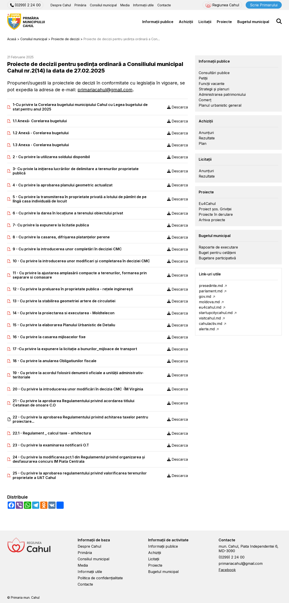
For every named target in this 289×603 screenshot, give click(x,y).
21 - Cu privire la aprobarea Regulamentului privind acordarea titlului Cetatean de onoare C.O (73, 403)
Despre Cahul (61, 5)
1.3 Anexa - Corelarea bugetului (41, 145)
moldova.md (209, 302)
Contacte (164, 5)
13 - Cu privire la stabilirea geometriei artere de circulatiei (64, 301)
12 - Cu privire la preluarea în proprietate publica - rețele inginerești (73, 289)
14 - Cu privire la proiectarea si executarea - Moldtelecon (63, 313)
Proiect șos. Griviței (215, 209)
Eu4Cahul (207, 203)
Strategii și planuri (214, 89)
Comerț (205, 100)
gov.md (205, 296)
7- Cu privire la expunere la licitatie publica (51, 225)
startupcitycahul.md (216, 312)
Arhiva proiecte (212, 220)
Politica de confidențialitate (100, 578)
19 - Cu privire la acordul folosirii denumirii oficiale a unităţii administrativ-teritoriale (78, 375)
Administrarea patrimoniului (222, 94)
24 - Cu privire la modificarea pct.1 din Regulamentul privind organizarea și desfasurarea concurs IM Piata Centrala (79, 459)
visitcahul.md (210, 318)
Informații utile (143, 5)
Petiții (203, 78)
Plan (202, 143)
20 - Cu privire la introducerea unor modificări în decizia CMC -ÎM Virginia (78, 389)
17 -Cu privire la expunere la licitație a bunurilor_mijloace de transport (75, 349)
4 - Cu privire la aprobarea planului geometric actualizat (62, 185)
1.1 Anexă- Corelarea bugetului (40, 121)
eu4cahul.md (210, 307)
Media (125, 5)
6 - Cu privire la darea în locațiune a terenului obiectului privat (68, 213)
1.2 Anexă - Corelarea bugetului (41, 133)
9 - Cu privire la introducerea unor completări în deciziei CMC (67, 249)
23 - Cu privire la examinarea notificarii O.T (51, 445)
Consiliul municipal (103, 5)
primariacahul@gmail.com (105, 89)
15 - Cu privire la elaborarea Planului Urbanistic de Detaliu (64, 325)
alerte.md (207, 329)
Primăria (80, 5)
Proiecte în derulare (216, 214)
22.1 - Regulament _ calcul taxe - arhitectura (52, 433)
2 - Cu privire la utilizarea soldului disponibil (51, 157)
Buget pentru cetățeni (217, 252)
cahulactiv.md (210, 323)
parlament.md (210, 291)
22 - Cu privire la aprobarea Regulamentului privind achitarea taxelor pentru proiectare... (80, 419)
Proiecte (224, 21)
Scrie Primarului (263, 5)
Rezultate (207, 138)
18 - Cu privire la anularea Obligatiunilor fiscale (54, 361)
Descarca (177, 107)
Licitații (204, 21)
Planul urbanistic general (220, 105)
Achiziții (186, 21)
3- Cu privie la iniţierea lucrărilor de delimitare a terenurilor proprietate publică (76, 171)
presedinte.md (211, 285)
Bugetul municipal (253, 21)
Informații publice (157, 21)
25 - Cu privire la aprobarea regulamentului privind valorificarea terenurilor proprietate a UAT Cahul (80, 475)
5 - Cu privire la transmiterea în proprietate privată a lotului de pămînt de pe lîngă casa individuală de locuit (80, 199)
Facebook (227, 570)
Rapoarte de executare (218, 247)
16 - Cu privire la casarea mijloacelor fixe (49, 337)
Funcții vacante (211, 83)
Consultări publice (214, 72)
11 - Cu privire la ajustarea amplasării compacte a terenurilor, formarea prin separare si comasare (80, 275)
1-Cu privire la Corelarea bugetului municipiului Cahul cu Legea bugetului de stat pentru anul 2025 (80, 107)
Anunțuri (206, 132)
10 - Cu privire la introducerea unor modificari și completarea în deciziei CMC (81, 261)
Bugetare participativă (217, 258)
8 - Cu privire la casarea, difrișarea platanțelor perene (61, 237)
